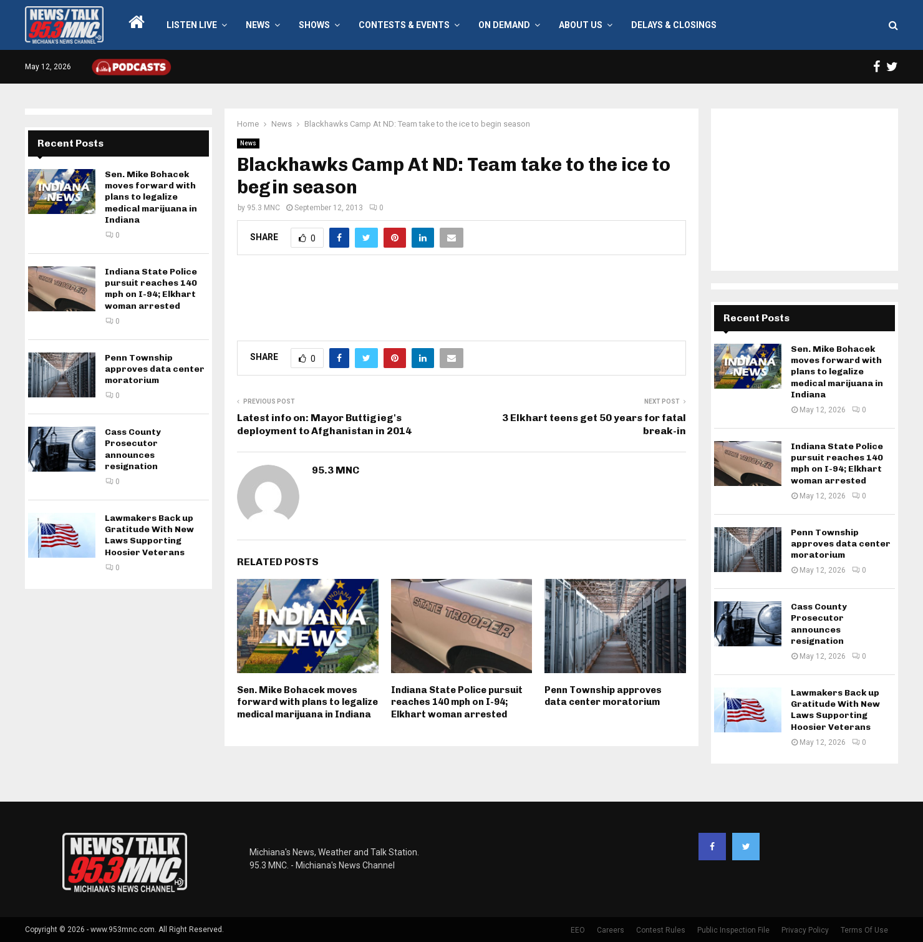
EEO (578, 930)
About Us (580, 25)
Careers (610, 930)
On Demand (504, 25)
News (258, 25)
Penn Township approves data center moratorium (603, 696)
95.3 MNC (263, 207)
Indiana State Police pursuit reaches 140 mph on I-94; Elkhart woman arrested (457, 702)
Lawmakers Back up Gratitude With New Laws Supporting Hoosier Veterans (149, 535)
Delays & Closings (674, 25)
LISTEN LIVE (192, 25)
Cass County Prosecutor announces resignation (133, 449)
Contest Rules (660, 930)
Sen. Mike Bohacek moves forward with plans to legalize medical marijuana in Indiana (307, 702)
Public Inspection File (733, 930)
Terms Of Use (864, 930)
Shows (314, 25)
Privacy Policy (805, 930)
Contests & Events (404, 25)
